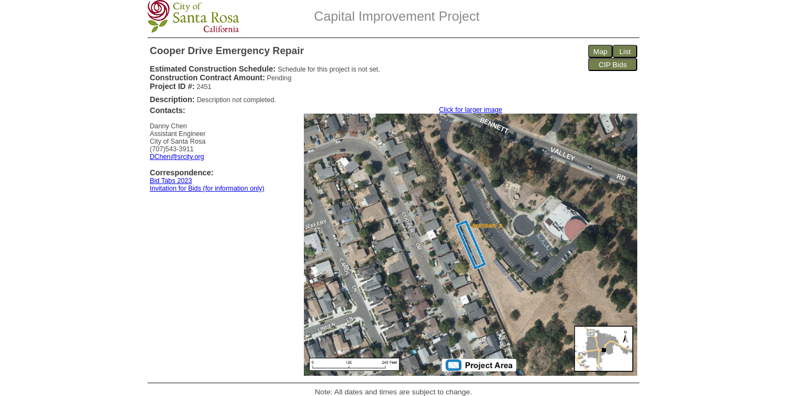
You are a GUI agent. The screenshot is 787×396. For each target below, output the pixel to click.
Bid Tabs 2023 (171, 181)
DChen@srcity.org (177, 157)
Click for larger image (470, 110)
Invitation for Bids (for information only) (207, 188)
